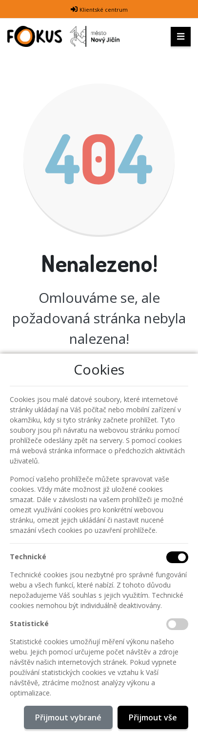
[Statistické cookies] (177, 624)
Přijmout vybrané (68, 717)
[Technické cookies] (177, 557)
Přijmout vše (153, 717)
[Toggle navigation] (181, 36)
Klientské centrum (103, 9)
